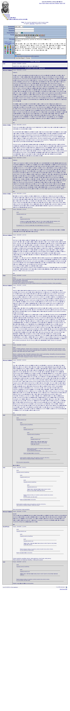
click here (32, 23)
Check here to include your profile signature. (25, 59)
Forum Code (5, 43)
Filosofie (6, 16)
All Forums (5, 14)
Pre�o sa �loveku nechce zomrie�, (16, 19)
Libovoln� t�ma (9, 17)
